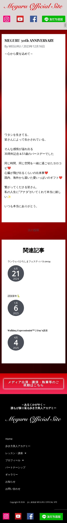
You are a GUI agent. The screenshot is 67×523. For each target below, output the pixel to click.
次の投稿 (33, 230)
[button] (65, 25)
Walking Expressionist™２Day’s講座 (28, 330)
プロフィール (14, 460)
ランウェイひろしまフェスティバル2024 (29, 261)
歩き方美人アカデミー (17, 446)
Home (9, 439)
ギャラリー (11, 474)
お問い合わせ (12, 488)
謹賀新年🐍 (14, 295)
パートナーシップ (15, 467)
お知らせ (10, 481)
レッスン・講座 (15, 453)
